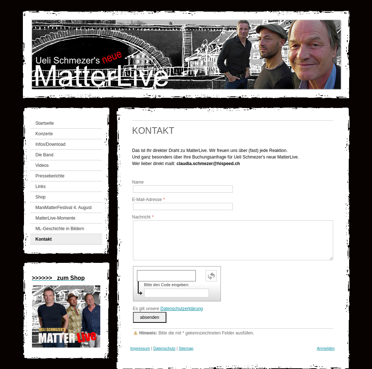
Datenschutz (164, 348)
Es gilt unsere (168, 308)
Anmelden (326, 348)
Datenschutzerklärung (182, 308)
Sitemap (186, 348)
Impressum (140, 348)
